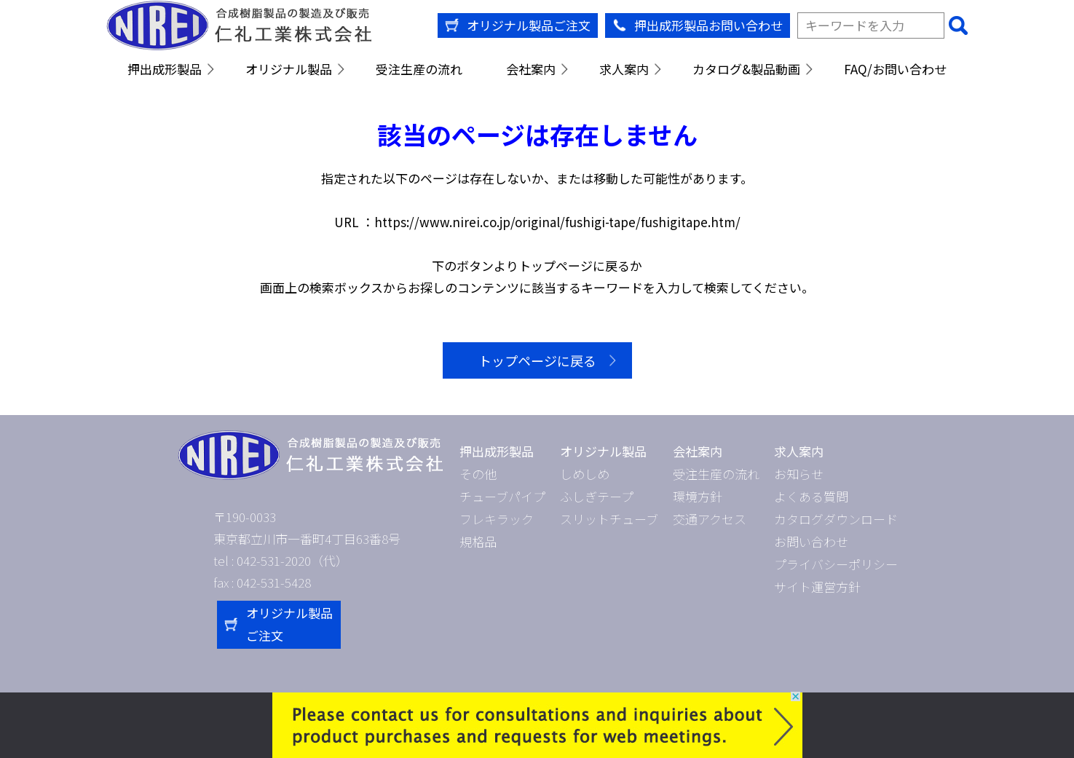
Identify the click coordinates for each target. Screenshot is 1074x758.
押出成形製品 (164, 69)
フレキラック (496, 519)
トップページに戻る (537, 360)
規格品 (478, 541)
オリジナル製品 (288, 69)
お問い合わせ (811, 541)
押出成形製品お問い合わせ (708, 25)
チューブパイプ (502, 496)
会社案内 (531, 69)
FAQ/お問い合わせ (895, 69)
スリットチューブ (609, 519)
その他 (478, 474)
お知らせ (799, 474)
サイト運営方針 (817, 586)
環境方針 (697, 496)
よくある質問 (811, 496)
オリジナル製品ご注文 (529, 25)
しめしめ (584, 474)
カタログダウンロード (836, 519)
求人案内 (624, 69)
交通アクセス (709, 519)
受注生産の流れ (419, 69)
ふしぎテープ (596, 496)
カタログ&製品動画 (746, 69)
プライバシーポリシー (836, 564)
